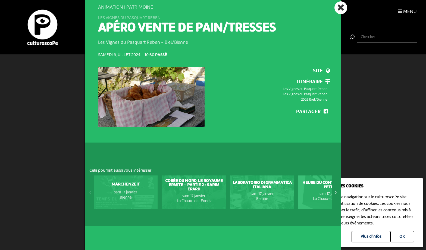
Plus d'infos (371, 236)
